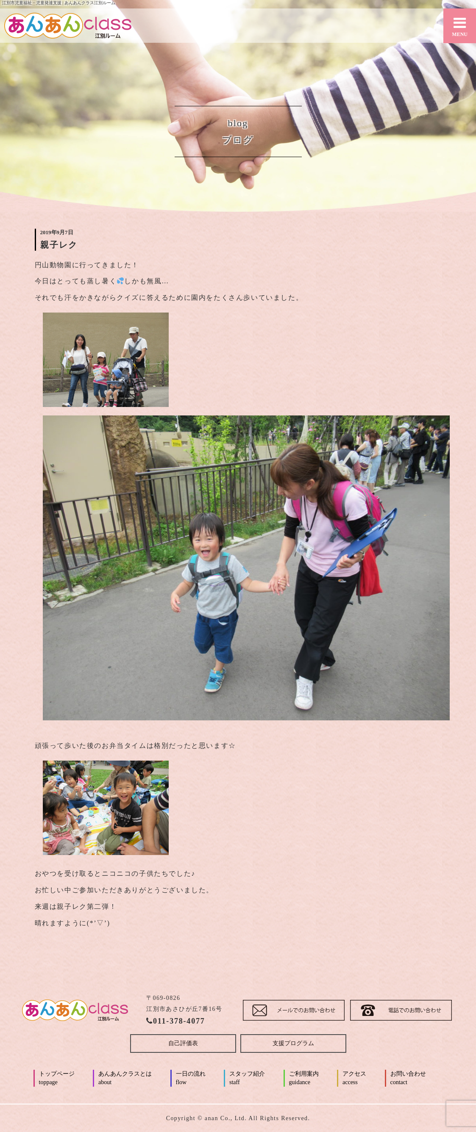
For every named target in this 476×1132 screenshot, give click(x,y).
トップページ (57, 1079)
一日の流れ (191, 1079)
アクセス (354, 1079)
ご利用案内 (304, 1079)
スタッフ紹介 (247, 1079)
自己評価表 (183, 1043)
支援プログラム (293, 1043)
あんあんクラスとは (125, 1079)
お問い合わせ (408, 1079)
